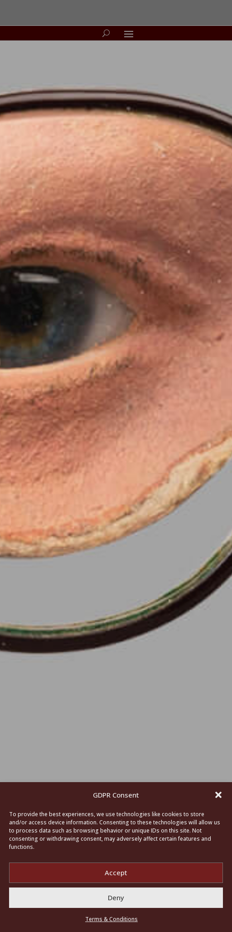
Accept (116, 872)
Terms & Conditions (111, 919)
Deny (116, 897)
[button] (218, 794)
